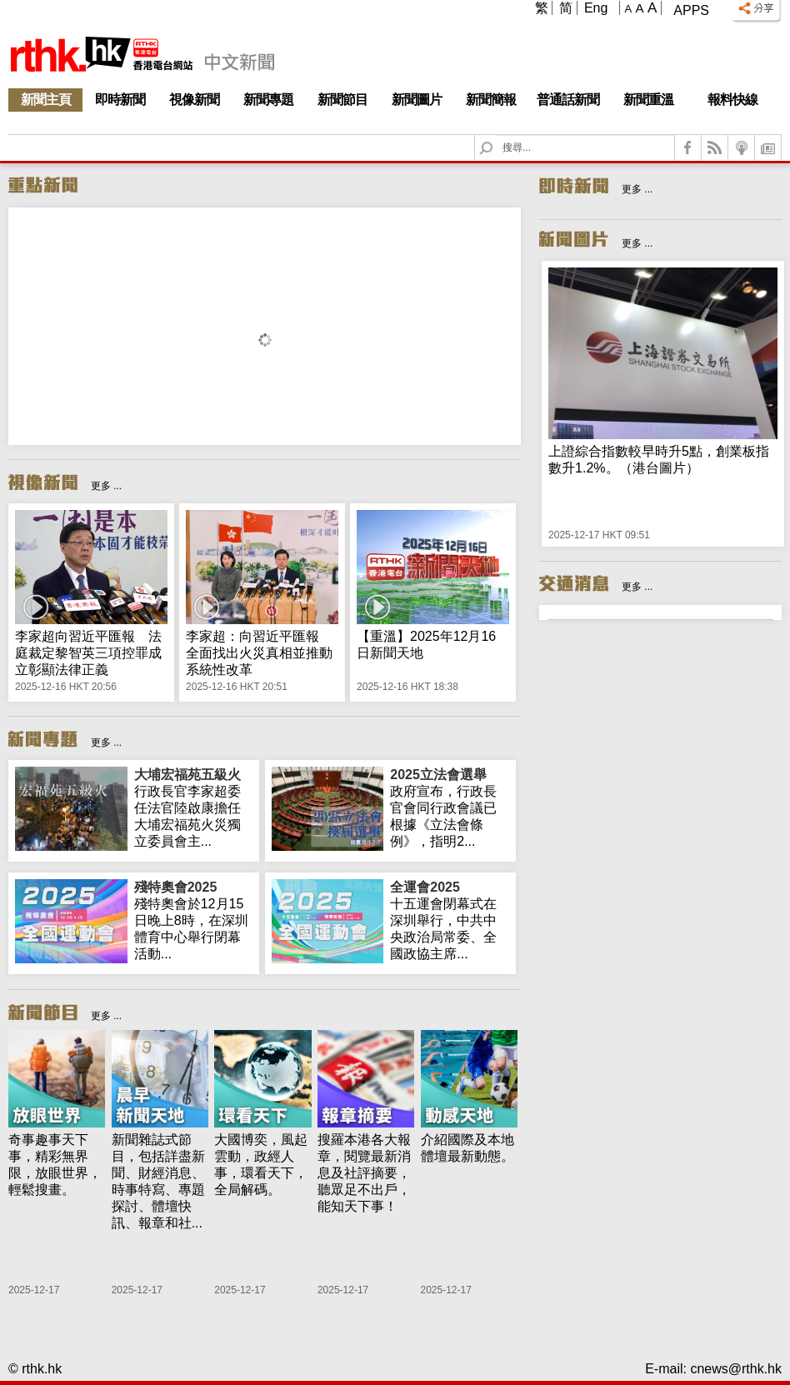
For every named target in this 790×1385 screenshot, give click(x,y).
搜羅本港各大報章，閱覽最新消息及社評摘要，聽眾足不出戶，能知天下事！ (364, 1172)
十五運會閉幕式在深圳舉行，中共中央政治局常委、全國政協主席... (449, 920)
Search (496, 135)
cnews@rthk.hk (736, 1369)
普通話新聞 (568, 99)
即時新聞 (120, 99)
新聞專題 (268, 99)
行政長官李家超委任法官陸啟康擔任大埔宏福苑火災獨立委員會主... (193, 807)
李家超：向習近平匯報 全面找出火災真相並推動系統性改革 (259, 653)
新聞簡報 (491, 99)
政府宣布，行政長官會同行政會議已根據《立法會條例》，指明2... (449, 807)
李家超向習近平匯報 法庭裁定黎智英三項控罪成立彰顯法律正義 (88, 653)
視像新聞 (194, 99)
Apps (691, 10)
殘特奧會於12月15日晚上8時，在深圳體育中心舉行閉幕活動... (193, 920)
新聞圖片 (417, 99)
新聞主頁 (46, 99)
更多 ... (106, 486)
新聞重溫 (648, 99)
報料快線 (733, 99)
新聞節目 (343, 99)
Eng (596, 8)
